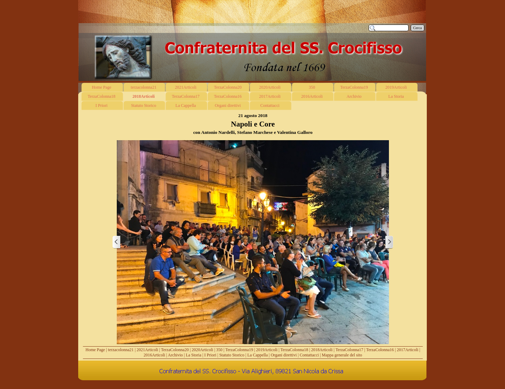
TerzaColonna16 (380, 349)
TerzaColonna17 (349, 349)
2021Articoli (147, 349)
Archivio (175, 355)
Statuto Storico (231, 355)
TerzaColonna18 (294, 349)
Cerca (417, 28)
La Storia (193, 355)
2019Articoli (266, 349)
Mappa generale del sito (342, 355)
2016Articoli (154, 355)
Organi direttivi (284, 355)
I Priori (210, 355)
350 (219, 349)
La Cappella (257, 355)
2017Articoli (407, 349)
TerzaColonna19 (239, 349)
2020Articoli (202, 349)
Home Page (95, 349)
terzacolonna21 (121, 349)
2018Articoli (321, 349)
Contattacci (309, 355)
